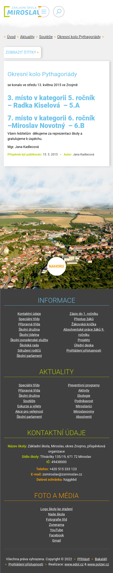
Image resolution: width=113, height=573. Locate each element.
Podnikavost (84, 401)
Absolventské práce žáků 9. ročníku (83, 332)
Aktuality (27, 37)
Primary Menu (88, 11)
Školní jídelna (29, 335)
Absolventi (84, 417)
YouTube (56, 530)
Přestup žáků (84, 319)
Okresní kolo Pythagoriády (79, 37)
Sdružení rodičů (29, 350)
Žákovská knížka (83, 324)
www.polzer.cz (98, 564)
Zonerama (56, 525)
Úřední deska (84, 345)
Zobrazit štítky (21, 52)
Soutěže (46, 37)
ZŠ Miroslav (26, 11)
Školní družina (29, 329)
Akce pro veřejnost (29, 411)
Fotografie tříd (56, 519)
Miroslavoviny (83, 411)
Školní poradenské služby (29, 340)
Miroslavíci (84, 406)
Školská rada (29, 345)
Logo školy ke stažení (56, 509)
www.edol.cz (74, 564)
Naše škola (56, 514)
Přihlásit (83, 559)
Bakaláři (101, 559)
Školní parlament (29, 356)
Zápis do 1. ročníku (84, 314)
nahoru (56, 266)
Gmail (56, 540)
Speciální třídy (29, 319)
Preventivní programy (84, 385)
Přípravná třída (29, 324)
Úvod (11, 37)
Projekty (84, 340)
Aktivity (83, 390)
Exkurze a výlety (29, 406)
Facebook (56, 535)
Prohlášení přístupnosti (84, 350)
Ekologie (83, 396)
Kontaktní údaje (29, 314)
